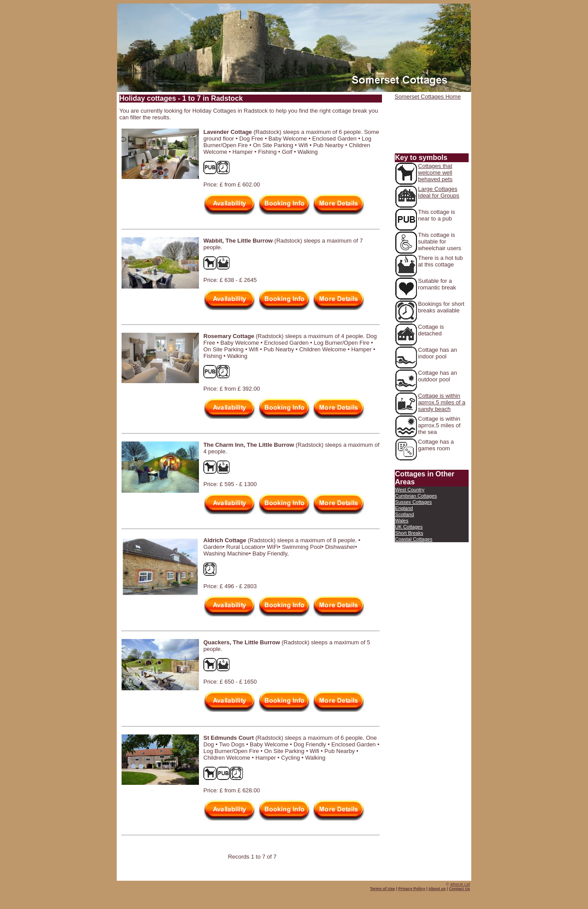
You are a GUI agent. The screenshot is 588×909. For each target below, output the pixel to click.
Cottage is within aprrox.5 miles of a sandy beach (442, 402)
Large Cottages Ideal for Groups (438, 192)
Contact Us (459, 888)
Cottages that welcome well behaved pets (435, 173)
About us (437, 888)
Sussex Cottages (413, 502)
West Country (409, 489)
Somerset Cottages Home (428, 96)
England (404, 508)
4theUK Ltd (460, 884)
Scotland (404, 514)
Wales (402, 520)
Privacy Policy (411, 888)
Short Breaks (409, 533)
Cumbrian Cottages (416, 495)
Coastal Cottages (413, 539)
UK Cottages (409, 526)
